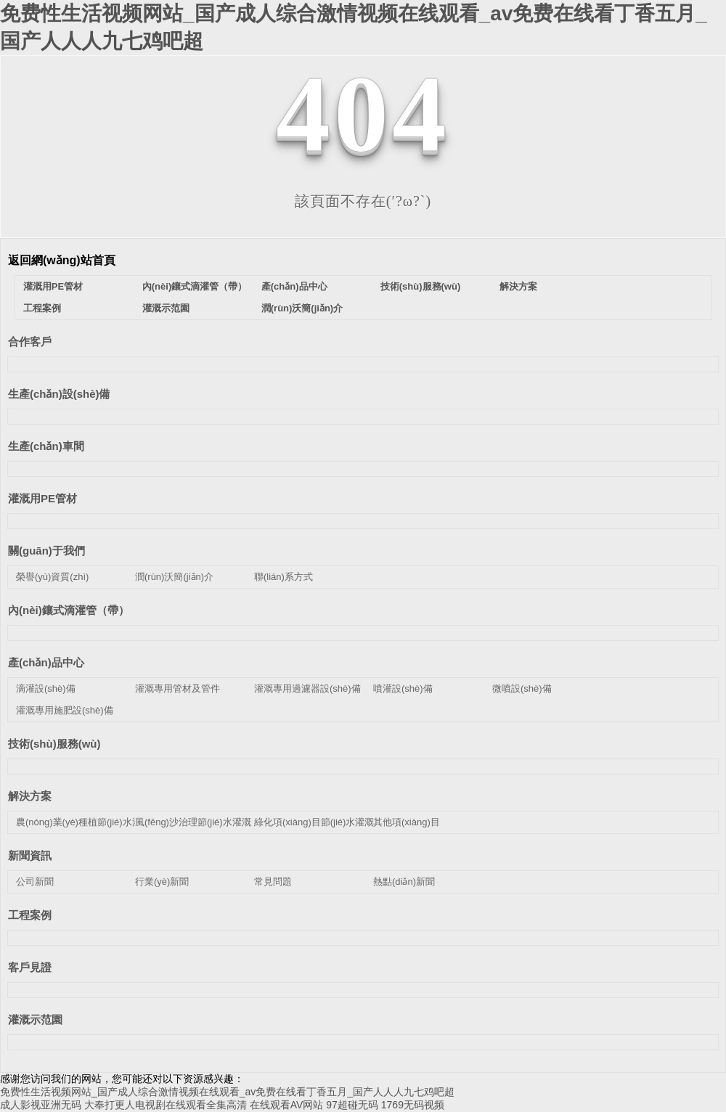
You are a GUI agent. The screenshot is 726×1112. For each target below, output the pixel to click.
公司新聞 (35, 881)
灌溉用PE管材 (53, 286)
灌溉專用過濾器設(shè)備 (307, 688)
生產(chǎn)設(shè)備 (59, 394)
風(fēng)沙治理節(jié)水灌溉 (193, 822)
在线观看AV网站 (287, 1105)
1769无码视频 (412, 1105)
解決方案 (518, 286)
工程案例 (42, 308)
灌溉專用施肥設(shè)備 (64, 710)
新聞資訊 (30, 855)
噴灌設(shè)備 (403, 688)
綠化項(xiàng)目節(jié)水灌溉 (314, 822)
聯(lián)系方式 (283, 576)
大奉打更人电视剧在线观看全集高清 (165, 1105)
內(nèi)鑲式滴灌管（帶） (194, 286)
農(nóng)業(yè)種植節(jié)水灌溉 (83, 822)
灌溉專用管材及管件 (177, 688)
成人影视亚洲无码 (40, 1105)
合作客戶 (30, 341)
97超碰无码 (352, 1105)
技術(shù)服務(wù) (420, 286)
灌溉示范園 (165, 308)
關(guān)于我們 (46, 550)
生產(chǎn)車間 (46, 446)
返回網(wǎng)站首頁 (61, 260)
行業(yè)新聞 (162, 881)
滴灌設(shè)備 (46, 688)
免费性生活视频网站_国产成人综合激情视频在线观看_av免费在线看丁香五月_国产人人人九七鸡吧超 (227, 1091)
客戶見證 (30, 967)
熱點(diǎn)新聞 (404, 881)
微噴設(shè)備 (522, 688)
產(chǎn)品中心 (294, 286)
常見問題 (273, 881)
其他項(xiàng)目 (406, 822)
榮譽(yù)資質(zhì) (52, 576)
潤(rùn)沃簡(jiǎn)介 (302, 308)
